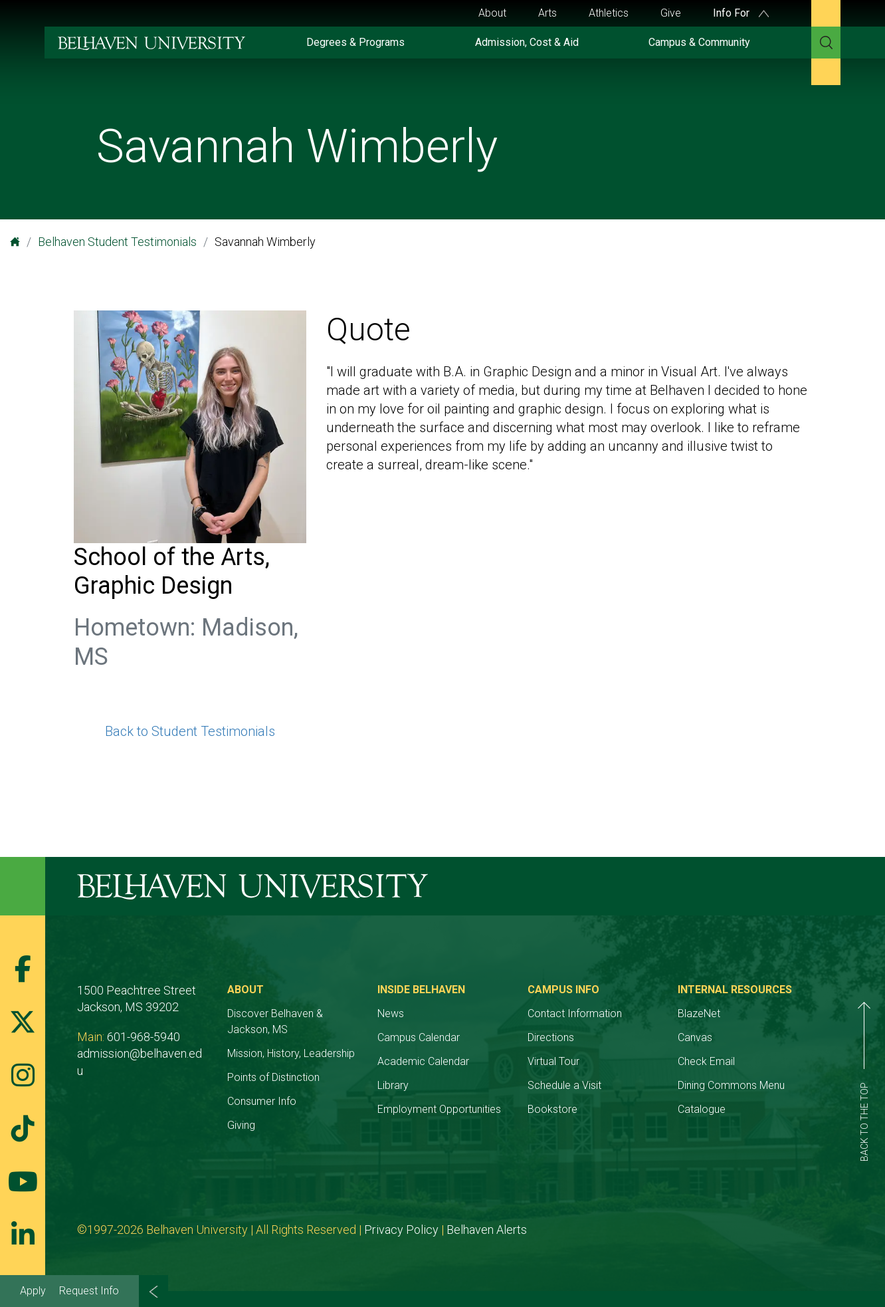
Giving (241, 1125)
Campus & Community (699, 42)
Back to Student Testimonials (190, 731)
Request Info (89, 1290)
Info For (741, 13)
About (492, 13)
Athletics (609, 13)
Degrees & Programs (355, 42)
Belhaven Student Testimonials (117, 242)
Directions (551, 1037)
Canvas (695, 1037)
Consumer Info (261, 1101)
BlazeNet (699, 1013)
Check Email (706, 1061)
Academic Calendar (423, 1061)
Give (670, 13)
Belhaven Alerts (486, 1230)
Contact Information (575, 1013)
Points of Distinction (273, 1077)
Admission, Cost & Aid (527, 42)
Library (393, 1085)
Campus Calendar (418, 1037)
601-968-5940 (143, 1037)
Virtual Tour (553, 1061)
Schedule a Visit (564, 1085)
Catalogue (702, 1109)
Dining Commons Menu (731, 1085)
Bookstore (552, 1109)
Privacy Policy (401, 1230)
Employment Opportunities (439, 1109)
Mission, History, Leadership (291, 1053)
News (390, 1013)
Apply (33, 1290)
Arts (547, 13)
